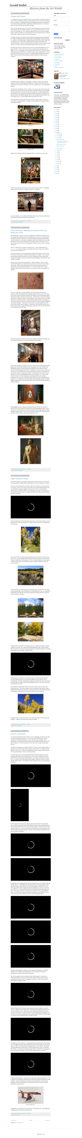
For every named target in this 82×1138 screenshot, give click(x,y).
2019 (56, 122)
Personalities (57, 62)
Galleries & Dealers (59, 60)
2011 (56, 169)
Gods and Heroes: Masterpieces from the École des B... (62, 142)
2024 (56, 113)
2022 (56, 117)
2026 (56, 109)
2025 (56, 111)
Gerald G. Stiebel (64, 73)
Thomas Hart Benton (18, 16)
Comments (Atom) (19, 1122)
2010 (56, 171)
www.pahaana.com (57, 94)
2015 (56, 130)
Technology (57, 64)
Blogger (43, 1134)
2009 (56, 173)
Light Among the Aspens (19, 479)
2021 (56, 119)
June (57, 154)
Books (56, 65)
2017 (56, 126)
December (58, 134)
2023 (56, 115)
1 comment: (28, 724)
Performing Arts (58, 56)
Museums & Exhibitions (18, 222)
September (58, 148)
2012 (56, 167)
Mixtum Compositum (18, 725)
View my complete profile (64, 78)
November (58, 135)
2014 (56, 132)
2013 (56, 165)
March (57, 159)
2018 (56, 124)
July (57, 152)
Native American (17, 1114)
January (58, 163)
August (57, 150)
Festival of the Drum (18, 734)
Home (31, 1120)
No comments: (28, 220)
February (58, 161)
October (58, 137)
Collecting (57, 59)
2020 (56, 121)
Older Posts (48, 1120)
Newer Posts (13, 1120)
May (57, 156)
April (57, 157)
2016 (56, 128)
